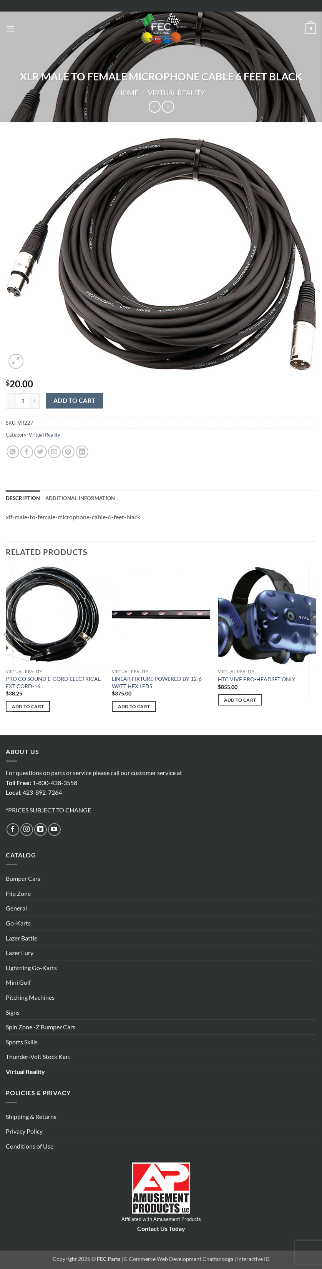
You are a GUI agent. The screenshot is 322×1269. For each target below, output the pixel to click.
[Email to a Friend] (54, 451)
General (16, 908)
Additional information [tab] (80, 498)
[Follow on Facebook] (13, 829)
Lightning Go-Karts (31, 967)
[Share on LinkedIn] (82, 451)
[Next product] (155, 107)
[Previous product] (168, 107)
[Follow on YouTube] (54, 829)
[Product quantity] (22, 401)
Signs (13, 1012)
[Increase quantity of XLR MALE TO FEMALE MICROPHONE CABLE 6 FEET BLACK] (35, 401)
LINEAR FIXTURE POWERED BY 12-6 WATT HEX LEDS (157, 682)
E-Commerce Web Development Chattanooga (178, 1259)
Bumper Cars (23, 878)
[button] (10, 28)
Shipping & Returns (31, 1116)
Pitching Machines (30, 997)
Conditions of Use (29, 1146)
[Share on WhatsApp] (13, 451)
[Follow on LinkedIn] (40, 829)
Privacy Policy (24, 1131)
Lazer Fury (19, 952)
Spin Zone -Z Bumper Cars (40, 1027)
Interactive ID (253, 1259)
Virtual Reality (176, 92)
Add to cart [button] (28, 706)
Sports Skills (22, 1042)
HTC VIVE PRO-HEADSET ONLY (256, 679)
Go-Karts (18, 923)
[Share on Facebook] (26, 451)
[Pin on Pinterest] (68, 451)
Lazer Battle (21, 938)
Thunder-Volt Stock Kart (38, 1056)
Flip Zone (18, 893)
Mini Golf (18, 982)
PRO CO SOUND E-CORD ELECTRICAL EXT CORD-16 (53, 682)
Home (127, 92)
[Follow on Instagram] (26, 829)
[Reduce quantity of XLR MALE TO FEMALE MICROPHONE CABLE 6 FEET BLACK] (10, 401)
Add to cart (74, 400)
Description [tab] (23, 498)
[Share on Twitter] (40, 451)
